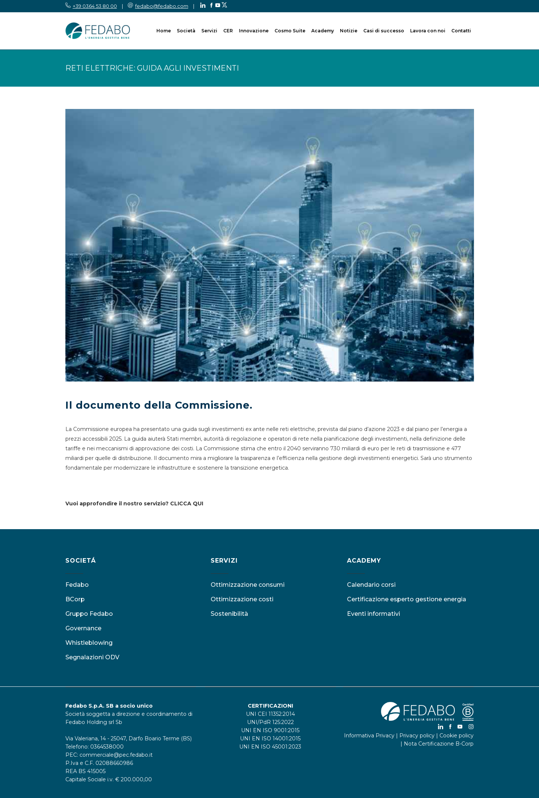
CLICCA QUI (186, 503)
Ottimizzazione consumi (248, 584)
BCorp (75, 599)
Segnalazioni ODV (92, 657)
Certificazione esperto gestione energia (406, 599)
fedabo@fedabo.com (161, 6)
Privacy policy (417, 735)
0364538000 (107, 746)
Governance (83, 628)
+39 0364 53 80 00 (95, 6)
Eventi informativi (373, 613)
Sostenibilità (229, 613)
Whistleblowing (89, 642)
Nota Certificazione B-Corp (439, 743)
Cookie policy (456, 735)
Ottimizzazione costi (242, 599)
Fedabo (77, 584)
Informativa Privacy (369, 735)
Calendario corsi (371, 584)
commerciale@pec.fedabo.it (116, 755)
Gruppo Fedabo (89, 613)
